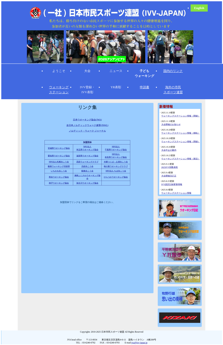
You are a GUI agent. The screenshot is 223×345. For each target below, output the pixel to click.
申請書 (144, 87)
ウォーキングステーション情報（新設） (180, 159)
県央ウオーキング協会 (59, 177)
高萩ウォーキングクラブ (87, 162)
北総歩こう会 (87, 166)
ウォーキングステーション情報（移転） (180, 133)
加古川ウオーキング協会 (87, 183)
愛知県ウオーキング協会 (59, 156)
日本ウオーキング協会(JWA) (87, 119)
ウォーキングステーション (59, 89)
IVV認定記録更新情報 (171, 184)
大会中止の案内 (168, 150)
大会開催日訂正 (168, 176)
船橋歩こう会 (87, 171)
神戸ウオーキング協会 (59, 183)
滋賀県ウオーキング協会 (87, 156)
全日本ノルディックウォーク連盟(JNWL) (87, 125)
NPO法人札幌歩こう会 (59, 162)
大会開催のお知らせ (171, 124)
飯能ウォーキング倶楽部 (59, 166)
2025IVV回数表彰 (169, 167)
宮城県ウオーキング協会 (59, 148)
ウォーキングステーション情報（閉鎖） (180, 116)
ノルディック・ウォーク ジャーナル (87, 131)
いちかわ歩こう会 (59, 171)
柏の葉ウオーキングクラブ (116, 166)
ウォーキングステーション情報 (176, 193)
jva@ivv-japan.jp (139, 342)
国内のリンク (173, 71)
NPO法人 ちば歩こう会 (116, 171)
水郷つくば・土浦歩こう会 (116, 162)
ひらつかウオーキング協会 (116, 177)
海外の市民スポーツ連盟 (173, 89)
